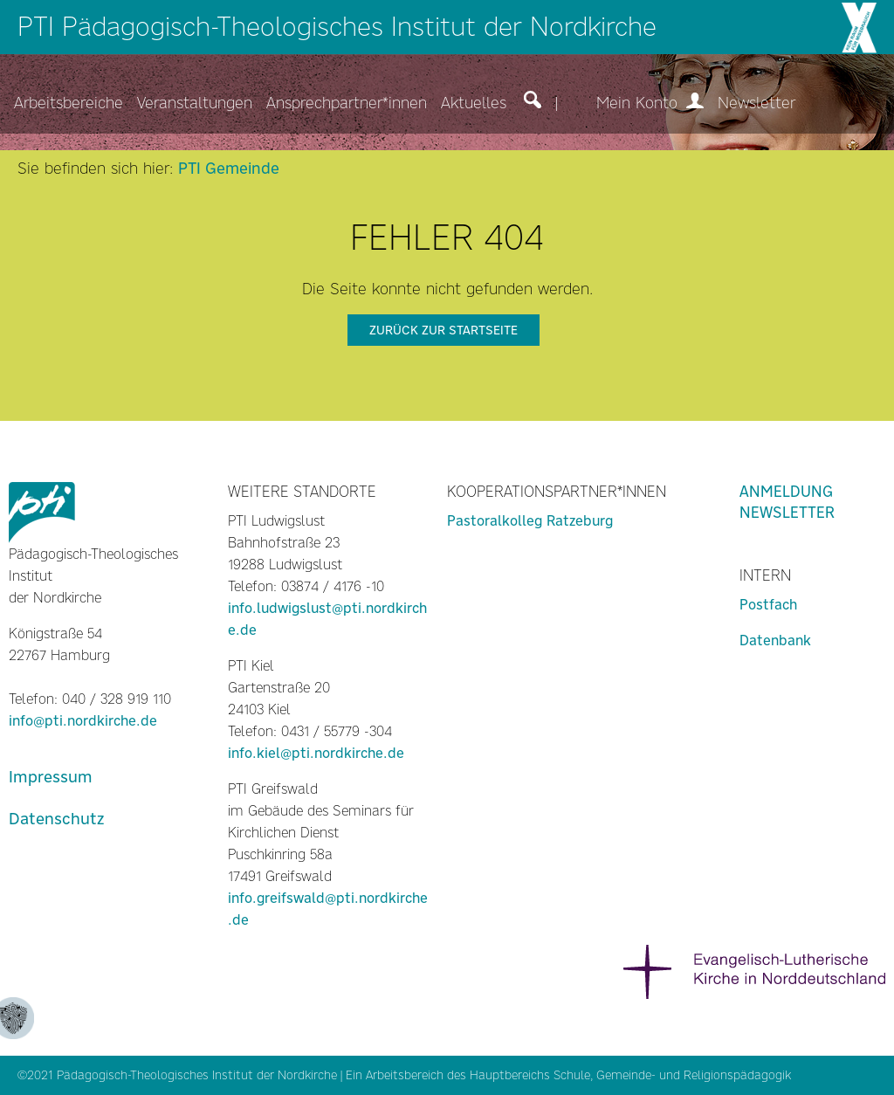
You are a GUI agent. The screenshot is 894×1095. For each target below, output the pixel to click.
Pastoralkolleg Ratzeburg (530, 521)
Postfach (768, 605)
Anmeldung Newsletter (787, 502)
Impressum (51, 777)
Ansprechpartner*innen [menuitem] (346, 103)
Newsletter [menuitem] (756, 103)
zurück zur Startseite (443, 330)
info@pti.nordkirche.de (83, 721)
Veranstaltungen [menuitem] (194, 103)
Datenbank (775, 640)
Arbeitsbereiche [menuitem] (68, 103)
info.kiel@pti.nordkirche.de (316, 753)
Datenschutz (56, 819)
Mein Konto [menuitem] (650, 103)
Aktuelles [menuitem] (473, 103)
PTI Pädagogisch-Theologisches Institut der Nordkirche (337, 27)
